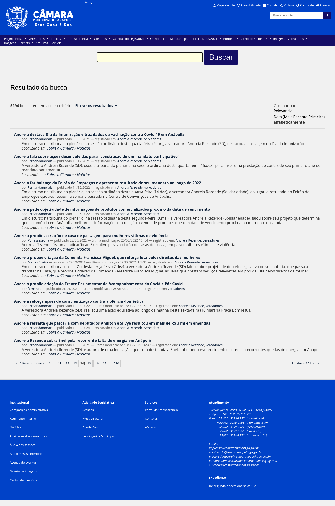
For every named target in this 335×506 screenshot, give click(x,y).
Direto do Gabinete (253, 39)
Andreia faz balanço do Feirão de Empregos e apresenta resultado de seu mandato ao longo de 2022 (107, 182)
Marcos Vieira (38, 262)
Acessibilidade (251, 5)
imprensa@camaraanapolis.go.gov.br (234, 448)
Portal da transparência (161, 410)
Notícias (83, 148)
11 (59, 363)
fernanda (34, 288)
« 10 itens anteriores (30, 363)
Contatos (100, 39)
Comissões (90, 427)
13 (75, 363)
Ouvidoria (157, 39)
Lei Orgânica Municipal (98, 436)
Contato (272, 5)
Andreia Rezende (130, 139)
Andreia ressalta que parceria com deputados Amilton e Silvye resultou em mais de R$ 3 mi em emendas (112, 323)
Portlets (228, 39)
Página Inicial (13, 39)
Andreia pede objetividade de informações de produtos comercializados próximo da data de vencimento (112, 209)
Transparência (78, 39)
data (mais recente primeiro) (299, 116)
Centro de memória (23, 480)
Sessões (88, 410)
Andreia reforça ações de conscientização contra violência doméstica (79, 301)
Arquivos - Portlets (48, 43)
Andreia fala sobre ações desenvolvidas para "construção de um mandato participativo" (97, 156)
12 (67, 363)
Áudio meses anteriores (26, 454)
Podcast (56, 39)
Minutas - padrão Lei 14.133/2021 (193, 39)
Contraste (307, 5)
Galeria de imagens (23, 471)
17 (104, 363)
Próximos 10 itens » (305, 363)
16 (97, 363)
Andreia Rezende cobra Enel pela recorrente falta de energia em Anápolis (83, 340)
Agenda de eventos (23, 462)
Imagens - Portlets (17, 43)
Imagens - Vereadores (288, 39)
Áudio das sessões (22, 445)
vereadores (152, 139)
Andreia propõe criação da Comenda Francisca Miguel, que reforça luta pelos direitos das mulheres (107, 257)
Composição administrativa (29, 410)
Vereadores (37, 39)
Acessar (325, 5)
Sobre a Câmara (60, 148)
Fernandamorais (40, 139)
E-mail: (214, 444)
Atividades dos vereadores (28, 436)
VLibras (289, 5)
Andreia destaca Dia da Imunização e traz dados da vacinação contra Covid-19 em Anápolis (99, 134)
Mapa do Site (225, 5)
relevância (283, 110)
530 (116, 363)
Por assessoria (38, 240)
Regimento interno (23, 418)
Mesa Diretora (92, 418)
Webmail (151, 427)
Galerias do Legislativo (128, 39)
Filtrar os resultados (94, 106)
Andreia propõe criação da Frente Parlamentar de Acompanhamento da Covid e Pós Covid (98, 283)
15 (89, 363)
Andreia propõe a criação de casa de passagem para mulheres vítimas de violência (91, 235)
